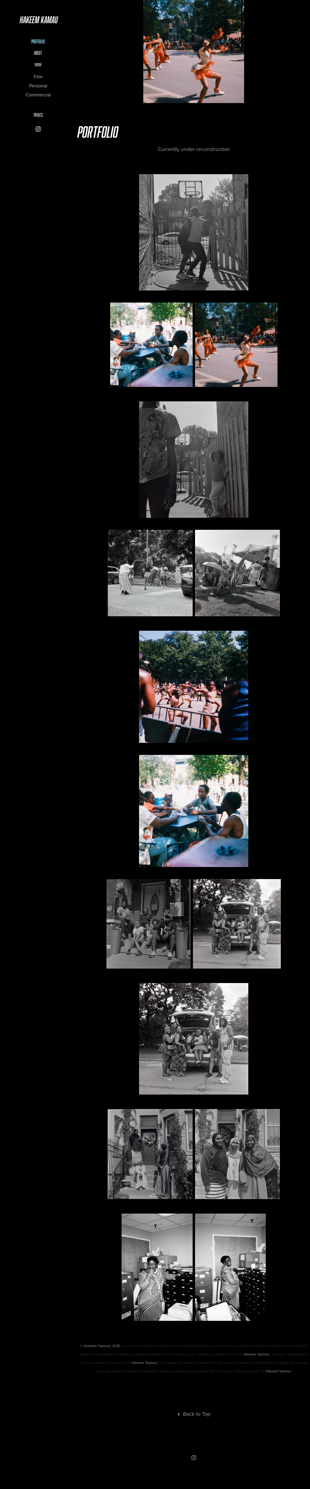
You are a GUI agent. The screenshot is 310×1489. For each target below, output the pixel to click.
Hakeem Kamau (39, 19)
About (38, 53)
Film (38, 76)
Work (38, 64)
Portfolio (38, 41)
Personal (38, 85)
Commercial (38, 94)
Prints (38, 115)
